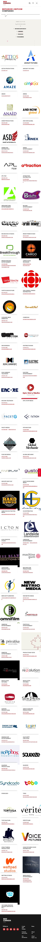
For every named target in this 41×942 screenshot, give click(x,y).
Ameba (25, 94)
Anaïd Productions (7, 121)
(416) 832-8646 (26, 429)
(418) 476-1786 (26, 767)
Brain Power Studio (29, 233)
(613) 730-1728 (26, 484)
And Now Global (28, 121)
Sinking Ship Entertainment (6, 738)
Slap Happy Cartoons (26, 738)
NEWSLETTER (39, 472)
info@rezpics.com (6, 685)
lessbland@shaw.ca (6, 572)
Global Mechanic (28, 454)
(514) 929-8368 (26, 122)
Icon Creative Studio (6, 540)
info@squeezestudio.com (28, 768)
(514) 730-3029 (26, 795)
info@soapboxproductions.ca (8, 770)
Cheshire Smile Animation (6, 318)
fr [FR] (33, 3)
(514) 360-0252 (26, 179)
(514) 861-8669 (4, 347)
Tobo (24, 793)
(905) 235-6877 (26, 235)
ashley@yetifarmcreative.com (8, 911)
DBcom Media (6, 345)
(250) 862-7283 (4, 909)
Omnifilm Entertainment (6, 625)
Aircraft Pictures (28, 68)
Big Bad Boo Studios (8, 233)
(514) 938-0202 (4, 429)
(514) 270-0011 (4, 402)
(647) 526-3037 (26, 654)
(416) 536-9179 (26, 70)
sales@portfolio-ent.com (29, 629)
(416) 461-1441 (4, 375)
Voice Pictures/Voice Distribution (29, 848)
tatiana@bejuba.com (27, 210)
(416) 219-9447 (4, 877)
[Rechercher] (29, 3)
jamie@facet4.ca (12, 429)
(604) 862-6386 (26, 740)
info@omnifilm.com (6, 629)
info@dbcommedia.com (7, 349)
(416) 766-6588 (4, 264)
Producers (20, 34)
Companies (20, 31)
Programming (20, 36)
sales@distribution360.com (29, 349)
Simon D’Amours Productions (28, 709)
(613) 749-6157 (4, 292)
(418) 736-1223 (4, 822)
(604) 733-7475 (26, 456)
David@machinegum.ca (28, 572)
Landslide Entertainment (27, 540)
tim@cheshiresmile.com (7, 322)
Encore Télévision (7, 400)
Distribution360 (28, 345)
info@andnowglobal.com (28, 124)
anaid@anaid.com (5, 124)
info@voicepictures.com (28, 852)
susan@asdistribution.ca (7, 152)
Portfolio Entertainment (27, 625)
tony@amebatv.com (27, 97)
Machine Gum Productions (27, 568)
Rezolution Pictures (5, 681)
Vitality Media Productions (6, 848)
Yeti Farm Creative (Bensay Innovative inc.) (7, 906)
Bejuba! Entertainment (27, 206)
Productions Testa (29, 652)
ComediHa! (26, 317)
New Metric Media (28, 596)
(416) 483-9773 (26, 627)
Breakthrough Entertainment (6, 261)
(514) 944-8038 (26, 513)
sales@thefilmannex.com (28, 152)
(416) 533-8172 (4, 740)
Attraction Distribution (27, 176)
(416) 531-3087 (4, 655)
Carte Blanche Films (8, 290)
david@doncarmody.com (7, 377)
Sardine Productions (6, 709)
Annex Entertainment (27, 148)
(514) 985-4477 (4, 70)
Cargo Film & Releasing (27, 261)
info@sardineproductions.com (9, 713)
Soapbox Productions (6, 766)
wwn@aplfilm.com (6, 179)
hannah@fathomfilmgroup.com (30, 431)
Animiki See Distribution (5, 148)
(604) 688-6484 (4, 235)
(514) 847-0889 (4, 483)
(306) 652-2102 (4, 320)
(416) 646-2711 (26, 347)
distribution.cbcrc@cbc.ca (29, 293)
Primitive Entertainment (6, 653)
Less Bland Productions (6, 568)
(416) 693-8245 (26, 822)
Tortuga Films (6, 820)
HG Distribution (28, 511)
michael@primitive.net (7, 657)
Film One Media (6, 454)
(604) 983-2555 (4, 768)
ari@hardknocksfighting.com (8, 514)
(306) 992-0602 (26, 542)
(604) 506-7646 (26, 878)
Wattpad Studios (7, 875)
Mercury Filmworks (8, 596)
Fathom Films (27, 427)
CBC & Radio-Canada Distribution (29, 291)
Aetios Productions (8, 68)
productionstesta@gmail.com (30, 656)
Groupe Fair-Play (7, 481)
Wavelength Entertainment (27, 876)
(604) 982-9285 (4, 122)
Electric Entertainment (27, 373)
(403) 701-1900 (26, 850)
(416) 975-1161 (4, 850)
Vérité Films (26, 820)
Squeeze (25, 765)
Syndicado (5, 793)
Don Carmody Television (6, 373)
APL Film (4, 176)
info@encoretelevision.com (8, 404)
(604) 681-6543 (4, 627)
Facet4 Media (6, 427)
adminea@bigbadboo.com (7, 237)
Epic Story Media (28, 400)
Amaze (3, 94)
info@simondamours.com (28, 713)
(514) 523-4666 (4, 712)
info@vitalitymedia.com (7, 852)
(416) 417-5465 (4, 456)
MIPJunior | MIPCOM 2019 (20, 28)
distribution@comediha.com (29, 319)
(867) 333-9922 (26, 712)
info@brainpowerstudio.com (29, 237)
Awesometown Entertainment (6, 206)
